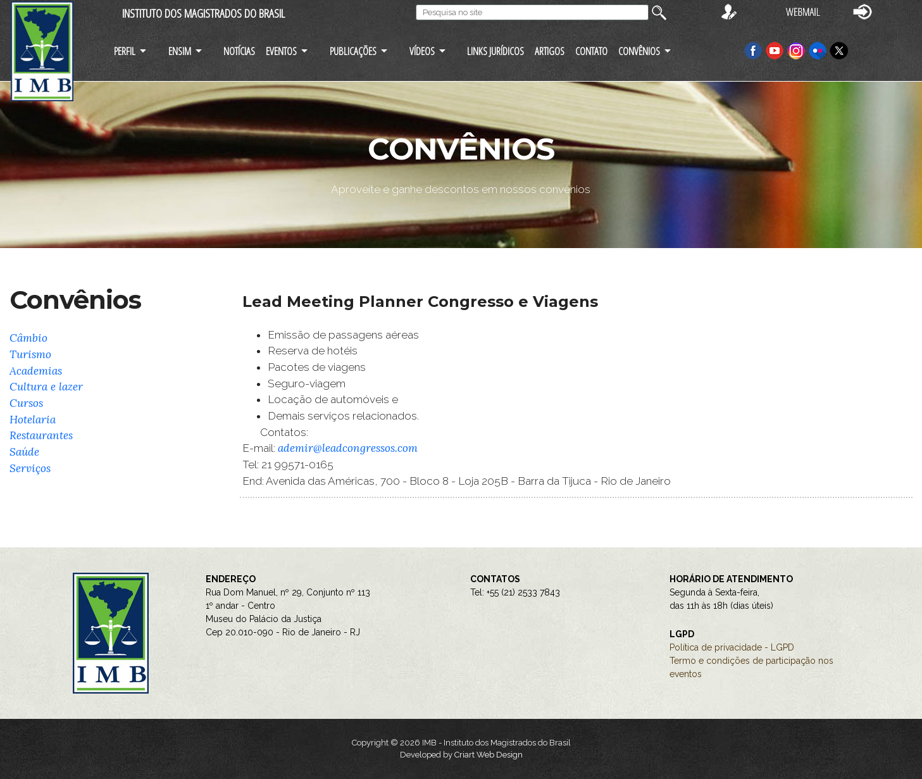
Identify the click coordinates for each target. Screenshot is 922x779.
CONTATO (591, 51)
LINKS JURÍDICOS (495, 51)
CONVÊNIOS (639, 51)
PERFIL (124, 51)
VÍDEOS (422, 51)
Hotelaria (32, 420)
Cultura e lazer (46, 387)
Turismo (30, 354)
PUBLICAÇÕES (353, 51)
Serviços (30, 468)
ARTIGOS (549, 51)
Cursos (26, 403)
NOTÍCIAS (239, 51)
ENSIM (179, 51)
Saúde (24, 452)
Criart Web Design (488, 754)
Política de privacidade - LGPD (732, 647)
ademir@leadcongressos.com (348, 448)
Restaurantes (41, 435)
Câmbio (28, 338)
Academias (35, 371)
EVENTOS (281, 51)
